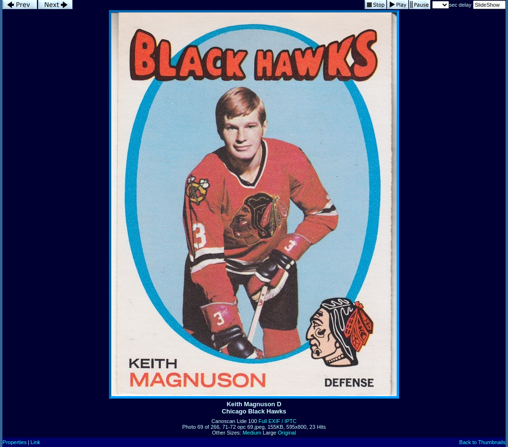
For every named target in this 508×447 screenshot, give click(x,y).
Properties (14, 442)
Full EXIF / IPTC (277, 421)
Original (287, 432)
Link (35, 442)
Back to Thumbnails (482, 442)
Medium (252, 432)
